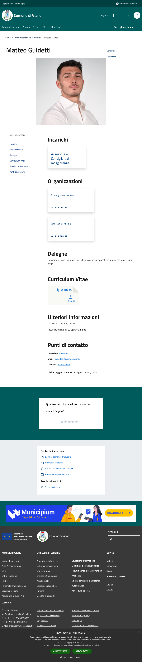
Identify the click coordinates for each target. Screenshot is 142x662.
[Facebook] (112, 15)
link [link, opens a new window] (97, 645)
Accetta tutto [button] (60, 651)
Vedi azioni (113, 56)
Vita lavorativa (43, 571)
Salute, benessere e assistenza (86, 580)
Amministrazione (23, 37)
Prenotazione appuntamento (50, 610)
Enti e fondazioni (9, 575)
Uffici (4, 571)
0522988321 (65, 353)
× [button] (139, 632)
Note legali (77, 620)
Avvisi (109, 571)
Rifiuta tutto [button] (82, 651)
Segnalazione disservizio (48, 615)
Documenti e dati (10, 590)
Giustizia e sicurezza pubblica (85, 565)
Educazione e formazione (83, 560)
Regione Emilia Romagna (13, 3)
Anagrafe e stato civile (47, 561)
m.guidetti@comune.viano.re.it (68, 358)
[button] (71, 657)
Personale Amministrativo (14, 585)
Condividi (112, 51)
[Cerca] (137, 15)
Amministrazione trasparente (85, 610)
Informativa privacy (81, 615)
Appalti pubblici (44, 580)
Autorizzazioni (78, 585)
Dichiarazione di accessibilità (85, 625)
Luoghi (109, 584)
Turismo (40, 590)
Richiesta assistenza (46, 625)
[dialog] (71, 645)
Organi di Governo (10, 561)
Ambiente (76, 575)
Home (8, 37)
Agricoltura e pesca (81, 590)
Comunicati (111, 566)
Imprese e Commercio (47, 575)
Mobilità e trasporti (46, 595)
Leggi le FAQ (42, 620)
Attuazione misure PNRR (13, 595)
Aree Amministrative (11, 566)
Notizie (109, 561)
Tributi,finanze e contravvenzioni (87, 570)
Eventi (109, 589)
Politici (37, 37)
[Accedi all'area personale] (126, 3)
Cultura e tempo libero (47, 566)
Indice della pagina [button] (17, 135)
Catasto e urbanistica (47, 585)
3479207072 (64, 364)
